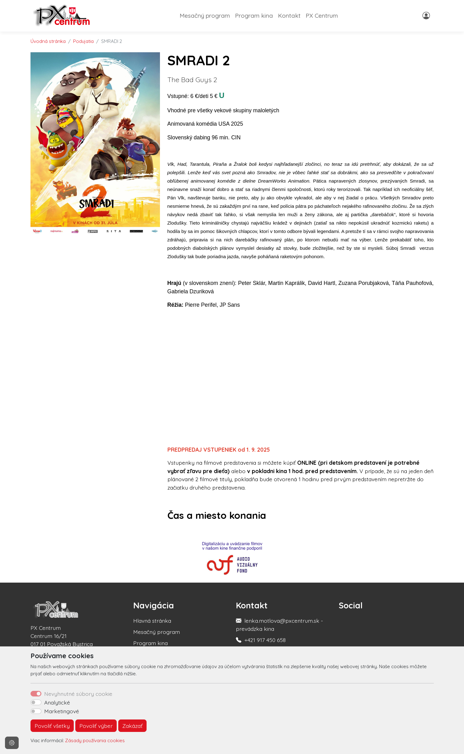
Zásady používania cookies (95, 740)
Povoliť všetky (52, 725)
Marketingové (61, 711)
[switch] (35, 702)
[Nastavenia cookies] (12, 743)
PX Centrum (322, 15)
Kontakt (289, 15)
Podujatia (83, 41)
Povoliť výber (96, 725)
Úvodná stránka (48, 41)
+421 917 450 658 (265, 639)
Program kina (254, 15)
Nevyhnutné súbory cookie (78, 693)
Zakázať (132, 725)
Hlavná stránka (152, 620)
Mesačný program (205, 15)
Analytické (57, 702)
